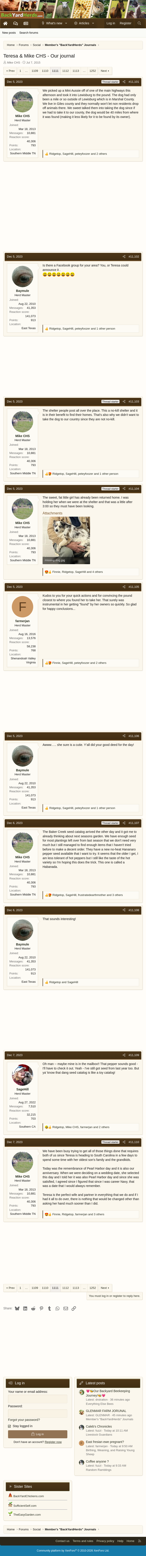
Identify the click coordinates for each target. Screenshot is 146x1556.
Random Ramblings (98, 1469)
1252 (92, 70)
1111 (55, 70)
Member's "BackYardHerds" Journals (109, 1419)
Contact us (62, 1541)
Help (120, 1541)
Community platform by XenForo (73, 1550)
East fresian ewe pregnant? (105, 1442)
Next (104, 70)
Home (130, 1541)
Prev (12, 70)
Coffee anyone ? (97, 1461)
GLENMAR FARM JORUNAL (106, 1411)
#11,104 (134, 488)
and (63, 982)
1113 (75, 70)
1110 (45, 70)
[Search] (139, 23)
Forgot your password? (24, 1420)
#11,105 (134, 586)
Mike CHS (13, 62)
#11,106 (134, 736)
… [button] (26, 70)
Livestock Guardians (99, 1434)
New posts (9, 32)
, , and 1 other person (82, 328)
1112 (65, 70)
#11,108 (134, 910)
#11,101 (134, 81)
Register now (53, 1441)
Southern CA (27, 1126)
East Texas (29, 328)
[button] (66, 23)
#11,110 (134, 1142)
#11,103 (134, 401)
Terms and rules (83, 1541)
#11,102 (134, 256)
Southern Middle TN (23, 153)
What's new (54, 23)
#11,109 (134, 1055)
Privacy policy (105, 1541)
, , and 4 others (77, 572)
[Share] (124, 82)
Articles (84, 23)
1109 (35, 70)
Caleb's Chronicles (99, 1426)
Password (15, 1406)
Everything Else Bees (100, 1403)
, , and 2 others (78, 153)
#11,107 (134, 823)
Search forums (28, 32)
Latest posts (95, 1383)
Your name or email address (27, 1391)
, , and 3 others (87, 895)
